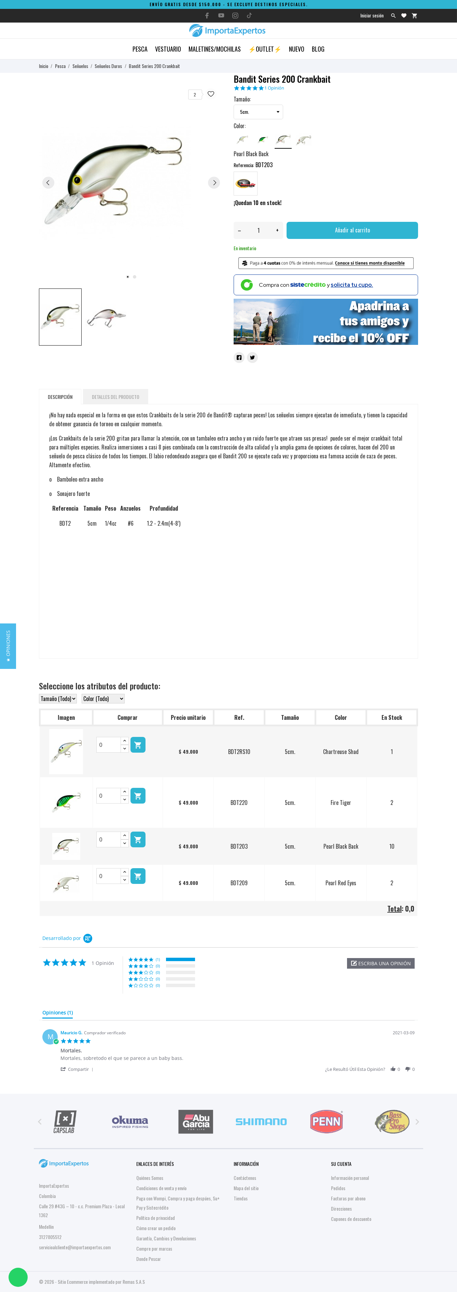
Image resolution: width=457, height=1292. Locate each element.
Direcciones (341, 1208)
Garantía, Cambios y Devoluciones (166, 1238)
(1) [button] (158, 959)
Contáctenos (245, 1177)
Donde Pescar (148, 1258)
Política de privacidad (155, 1217)
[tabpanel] (131, 182)
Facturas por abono (348, 1198)
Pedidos (338, 1188)
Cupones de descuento (351, 1218)
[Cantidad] (258, 230)
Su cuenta (341, 1163)
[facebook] (207, 15)
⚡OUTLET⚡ (264, 48)
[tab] (57, 1014)
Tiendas (241, 1198)
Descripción (60, 396)
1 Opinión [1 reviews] (274, 88)
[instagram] (235, 15)
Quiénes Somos (149, 1177)
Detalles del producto (115, 396)
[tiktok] (249, 15)
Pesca (140, 48)
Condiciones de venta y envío (161, 1188)
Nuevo (296, 48)
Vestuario (168, 48)
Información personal (350, 1177)
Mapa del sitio (246, 1188)
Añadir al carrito (352, 230)
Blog (318, 48)
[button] (381, 963)
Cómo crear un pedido (156, 1228)
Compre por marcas (154, 1248)
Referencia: (244, 165)
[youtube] (221, 15)
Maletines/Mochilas (215, 48)
